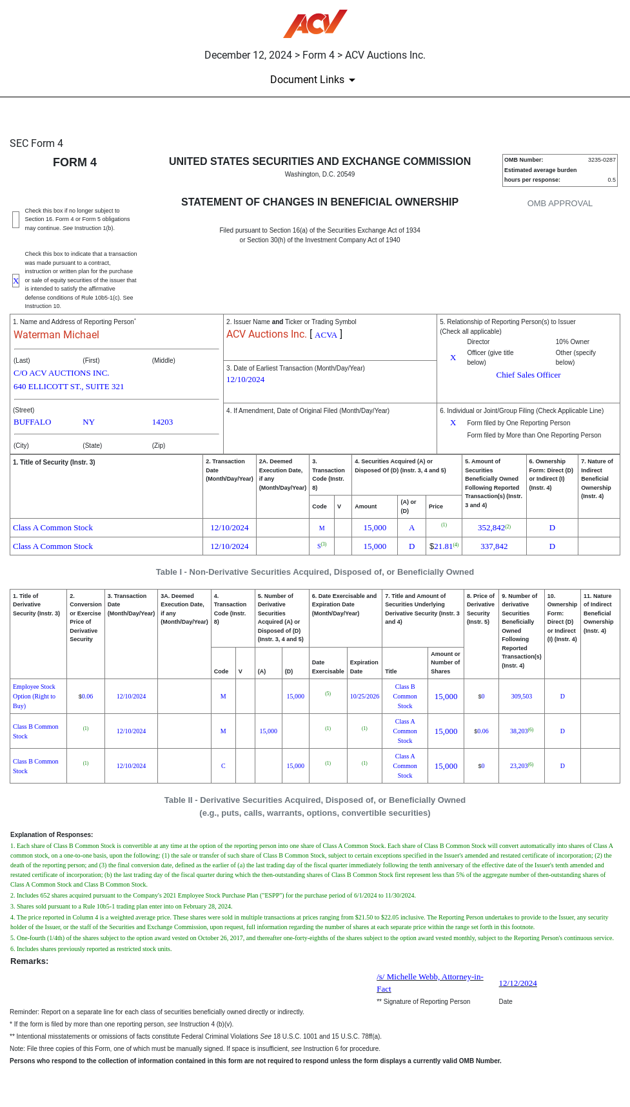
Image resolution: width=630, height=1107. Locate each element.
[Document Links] (315, 80)
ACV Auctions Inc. (266, 334)
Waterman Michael (56, 335)
